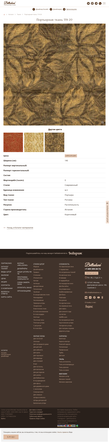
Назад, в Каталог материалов (20, 227)
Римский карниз (64, 344)
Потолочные (37, 289)
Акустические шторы (66, 323)
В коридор (62, 278)
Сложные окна (38, 392)
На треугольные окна (66, 267)
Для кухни (36, 352)
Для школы (37, 375)
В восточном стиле (39, 309)
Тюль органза (63, 367)
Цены (3, 279)
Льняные (36, 292)
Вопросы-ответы (5, 293)
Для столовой (38, 361)
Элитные (36, 317)
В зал (35, 364)
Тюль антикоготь (65, 362)
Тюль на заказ (64, 370)
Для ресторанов (38, 372)
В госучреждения (39, 381)
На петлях (62, 314)
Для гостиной (38, 338)
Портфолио (6, 263)
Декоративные (38, 286)
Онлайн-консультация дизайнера (6, 354)
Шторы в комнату (39, 397)
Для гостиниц (38, 367)
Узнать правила (62, 432)
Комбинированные (65, 292)
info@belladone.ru (94, 292)
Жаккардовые (38, 297)
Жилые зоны (39, 336)
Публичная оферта (35, 416)
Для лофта (62, 309)
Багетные (62, 338)
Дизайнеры (22, 269)
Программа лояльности (23, 278)
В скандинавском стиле (41, 295)
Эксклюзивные (38, 300)
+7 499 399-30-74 (93, 269)
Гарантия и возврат (36, 412)
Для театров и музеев (66, 328)
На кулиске (63, 300)
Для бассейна (63, 286)
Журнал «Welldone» (22, 264)
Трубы (61, 352)
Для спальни (37, 395)
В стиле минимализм (40, 311)
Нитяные (36, 283)
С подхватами (64, 269)
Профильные (63, 350)
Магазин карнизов (65, 382)
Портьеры (62, 297)
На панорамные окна (66, 320)
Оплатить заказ (24, 288)
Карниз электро (64, 341)
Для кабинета (38, 350)
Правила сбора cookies (37, 418)
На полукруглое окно (66, 283)
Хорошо (11, 437)
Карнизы (63, 336)
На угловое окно (64, 289)
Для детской (37, 347)
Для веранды (37, 358)
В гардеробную (64, 281)
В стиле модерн (38, 314)
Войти (3, 418)
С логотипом (37, 389)
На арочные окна (65, 275)
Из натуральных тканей (67, 272)
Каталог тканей (4, 268)
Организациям (24, 291)
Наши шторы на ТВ (24, 273)
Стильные (36, 275)
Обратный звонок (91, 273)
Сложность (64, 264)
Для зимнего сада (65, 311)
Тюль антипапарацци (66, 364)
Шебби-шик (63, 317)
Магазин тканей (64, 379)
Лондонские (37, 306)
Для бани (62, 295)
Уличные (36, 341)
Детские (62, 355)
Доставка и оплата (35, 410)
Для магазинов (38, 369)
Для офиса (37, 383)
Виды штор (6, 272)
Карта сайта (6, 297)
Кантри (35, 281)
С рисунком (37, 325)
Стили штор (38, 264)
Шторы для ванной (39, 400)
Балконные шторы (39, 403)
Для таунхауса (38, 355)
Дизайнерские (38, 269)
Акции (4, 282)
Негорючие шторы (65, 325)
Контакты (5, 285)
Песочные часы (38, 320)
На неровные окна (65, 306)
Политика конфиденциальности (40, 414)
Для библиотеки (38, 378)
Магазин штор (64, 376)
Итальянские (37, 278)
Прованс (36, 272)
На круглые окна (64, 303)
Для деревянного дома (41, 386)
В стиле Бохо (37, 328)
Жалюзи (5, 275)
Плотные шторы (38, 323)
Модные (36, 267)
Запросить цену (71, 156)
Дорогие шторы (64, 331)
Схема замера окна (23, 283)
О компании (7, 288)
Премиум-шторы (39, 303)
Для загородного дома (41, 344)
